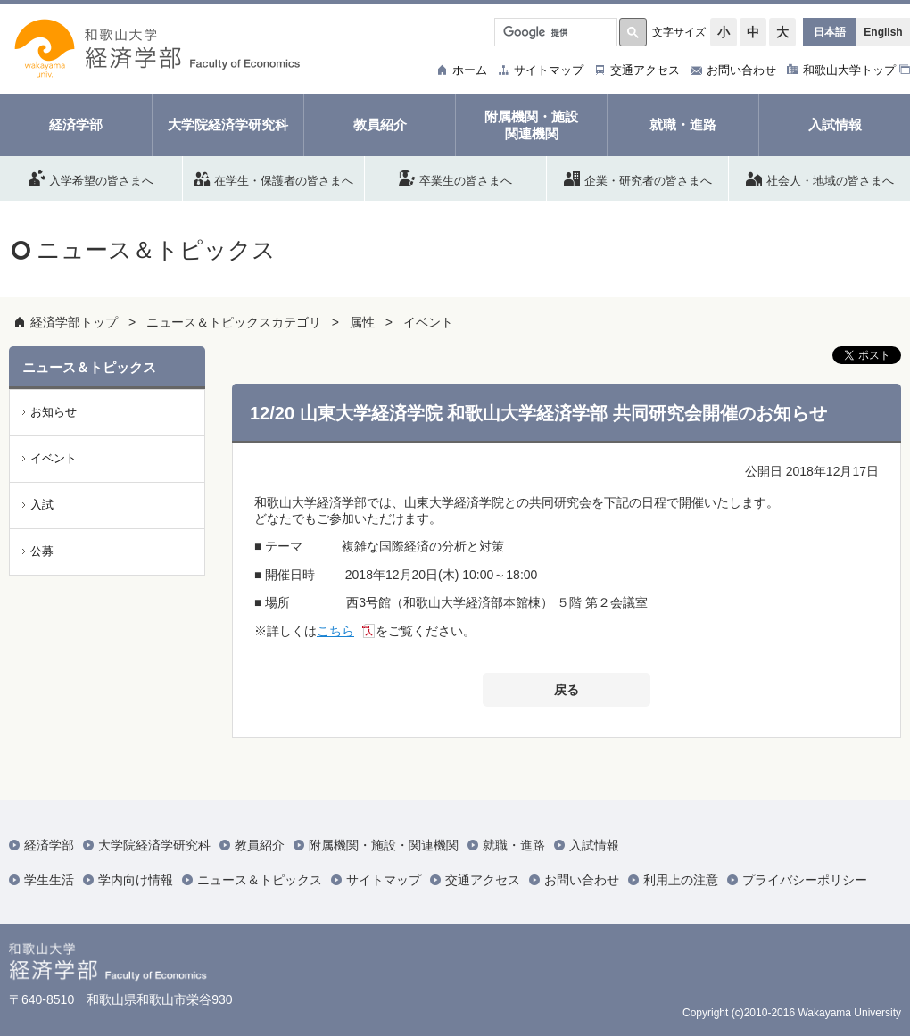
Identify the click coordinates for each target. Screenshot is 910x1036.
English (883, 32)
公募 (42, 551)
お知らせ (53, 412)
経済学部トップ (74, 322)
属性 (362, 322)
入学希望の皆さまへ (91, 178)
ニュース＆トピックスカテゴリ (233, 322)
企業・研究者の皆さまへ (638, 178)
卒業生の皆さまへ (455, 178)
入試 (42, 504)
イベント (428, 322)
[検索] (554, 32)
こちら (335, 631)
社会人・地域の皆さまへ (820, 178)
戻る (566, 690)
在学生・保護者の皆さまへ (273, 178)
